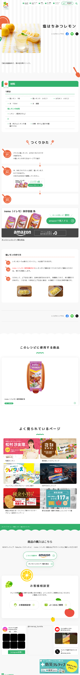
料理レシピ (16, 458)
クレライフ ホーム (6, 458)
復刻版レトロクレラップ (10, 620)
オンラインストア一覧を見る (13, 240)
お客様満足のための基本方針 (72, 635)
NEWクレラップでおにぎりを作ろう (30, 642)
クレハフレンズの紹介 (72, 625)
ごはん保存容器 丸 (40, 620)
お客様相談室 (48, 637)
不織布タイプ (55, 617)
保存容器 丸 (39, 624)
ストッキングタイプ (56, 615)
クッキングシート (24, 618)
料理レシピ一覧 (28, 639)
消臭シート (54, 622)
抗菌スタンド (55, 620)
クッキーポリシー (70, 645)
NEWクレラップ (8, 615)
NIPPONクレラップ (9, 622)
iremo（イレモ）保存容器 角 (22, 268)
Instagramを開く (16, 583)
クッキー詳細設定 (70, 647)
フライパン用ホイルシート (26, 616)
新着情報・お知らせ (50, 639)
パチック (70, 615)
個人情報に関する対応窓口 (71, 644)
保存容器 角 (39, 622)
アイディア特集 (10, 637)
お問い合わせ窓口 (49, 644)
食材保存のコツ (10, 635)
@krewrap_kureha (35, 558)
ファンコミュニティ (50, 642)
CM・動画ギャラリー (48, 3)
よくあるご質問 (49, 635)
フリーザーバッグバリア (41, 617)
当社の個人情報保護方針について (73, 642)
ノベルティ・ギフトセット (73, 623)
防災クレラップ (8, 617)
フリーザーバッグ (40, 615)
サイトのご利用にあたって (71, 637)
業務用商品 (70, 620)
